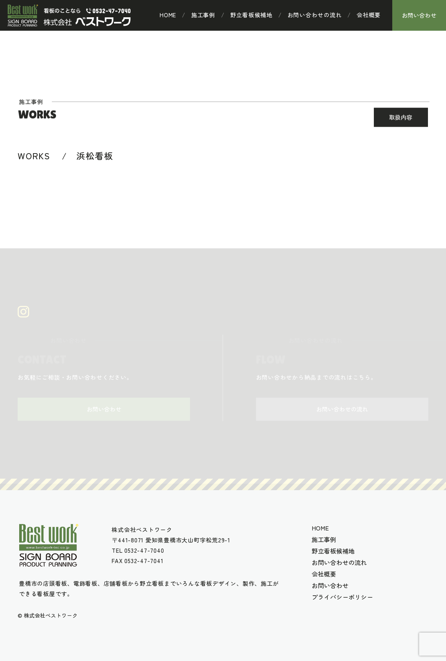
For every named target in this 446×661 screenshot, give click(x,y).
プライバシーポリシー (342, 597)
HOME (168, 15)
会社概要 (369, 15)
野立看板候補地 (251, 15)
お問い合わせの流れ (314, 15)
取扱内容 (400, 118)
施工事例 (203, 15)
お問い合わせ (419, 15)
